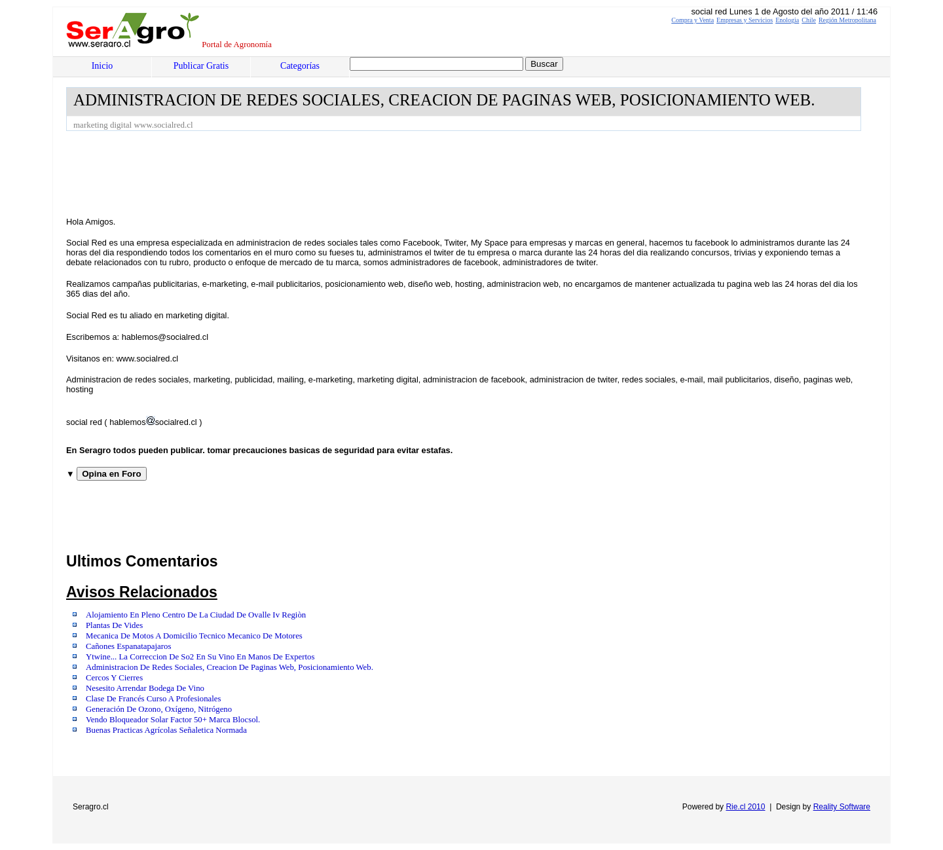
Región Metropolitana (847, 20)
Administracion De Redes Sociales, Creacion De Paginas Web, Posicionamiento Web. (229, 667)
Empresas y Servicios (744, 20)
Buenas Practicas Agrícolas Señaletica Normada (166, 730)
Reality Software (841, 806)
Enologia (787, 20)
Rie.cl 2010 (745, 806)
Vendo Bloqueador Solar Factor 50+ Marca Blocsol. (173, 719)
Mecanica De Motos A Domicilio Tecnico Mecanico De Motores (194, 635)
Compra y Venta (692, 20)
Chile (809, 20)
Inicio (102, 66)
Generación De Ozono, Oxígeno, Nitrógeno (159, 709)
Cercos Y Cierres (114, 677)
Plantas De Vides (114, 625)
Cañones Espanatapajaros (128, 646)
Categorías (300, 66)
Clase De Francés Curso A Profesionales (153, 698)
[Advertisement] (304, 167)
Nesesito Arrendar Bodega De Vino (145, 688)
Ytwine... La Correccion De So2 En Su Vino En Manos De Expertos (200, 656)
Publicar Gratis (201, 66)
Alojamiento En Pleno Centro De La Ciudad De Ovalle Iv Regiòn (196, 614)
